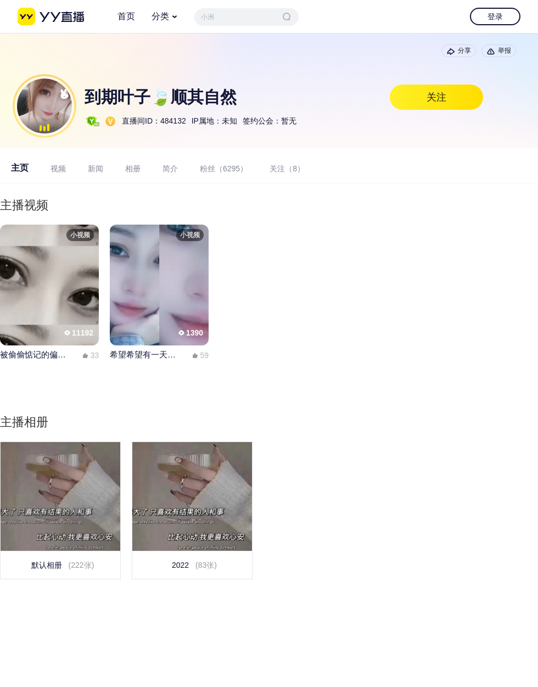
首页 (126, 16)
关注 (436, 97)
